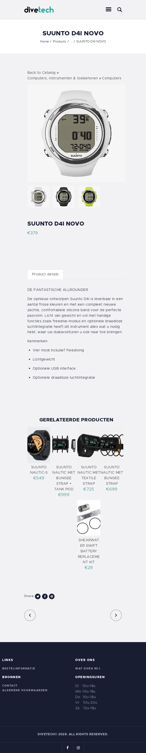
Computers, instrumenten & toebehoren (63, 78)
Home (44, 41)
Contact (10, 685)
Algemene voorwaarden (24, 690)
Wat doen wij (87, 668)
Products (59, 41)
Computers (111, 78)
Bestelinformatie (18, 668)
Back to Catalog (42, 72)
